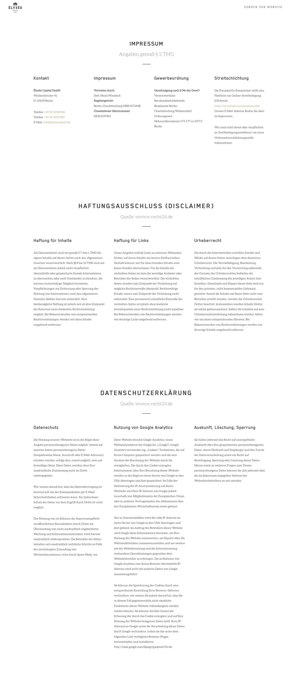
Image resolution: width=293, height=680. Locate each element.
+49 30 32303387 (54, 117)
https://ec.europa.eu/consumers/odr (236, 106)
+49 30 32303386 (54, 112)
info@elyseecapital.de (56, 122)
